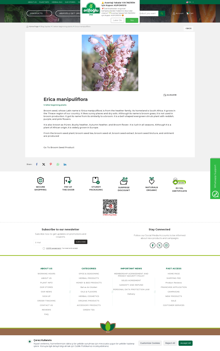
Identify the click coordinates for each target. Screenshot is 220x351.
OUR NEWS (46, 292)
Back (188, 27)
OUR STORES (70, 2)
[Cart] (189, 13)
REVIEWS (46, 310)
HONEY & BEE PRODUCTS (89, 283)
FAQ (46, 314)
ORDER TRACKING (46, 301)
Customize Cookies (150, 343)
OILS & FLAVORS (89, 292)
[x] (159, 245)
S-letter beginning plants (62, 26)
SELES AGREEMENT (131, 280)
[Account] (178, 13)
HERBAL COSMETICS (89, 296)
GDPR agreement (53, 248)
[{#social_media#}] (152, 245)
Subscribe (81, 242)
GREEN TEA (89, 310)
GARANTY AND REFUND (131, 285)
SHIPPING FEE (174, 278)
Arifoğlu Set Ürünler (72, 13)
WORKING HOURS (46, 273)
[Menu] (39, 13)
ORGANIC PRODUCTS (88, 301)
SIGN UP (46, 296)
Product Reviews (173, 283)
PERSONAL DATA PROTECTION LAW (131, 289)
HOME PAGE (174, 273)
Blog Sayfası (45, 26)
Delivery (131, 294)
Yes (132, 20)
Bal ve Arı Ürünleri (88, 287)
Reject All (170, 343)
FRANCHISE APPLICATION (174, 287)
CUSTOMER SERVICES (173, 305)
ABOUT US (32, 2)
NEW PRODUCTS (173, 296)
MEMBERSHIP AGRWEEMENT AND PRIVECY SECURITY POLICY (131, 274)
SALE (173, 301)
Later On (117, 20)
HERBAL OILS (57, 2)
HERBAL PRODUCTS (89, 278)
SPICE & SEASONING (89, 273)
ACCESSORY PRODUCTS (89, 305)
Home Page (32, 26)
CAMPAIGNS (174, 292)
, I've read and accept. (60, 248)
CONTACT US (46, 305)
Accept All (185, 343)
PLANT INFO (44, 2)
